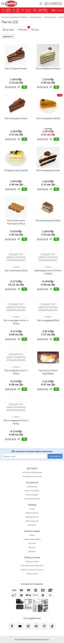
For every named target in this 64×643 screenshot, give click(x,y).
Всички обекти (32, 513)
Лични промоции (32, 498)
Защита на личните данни (32, 569)
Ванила (32, 547)
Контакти (32, 525)
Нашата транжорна (32, 539)
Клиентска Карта (32, 490)
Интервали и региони (32, 476)
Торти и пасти (50, 17)
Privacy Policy (32, 573)
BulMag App (32, 486)
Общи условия (32, 561)
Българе (32, 543)
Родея (32, 535)
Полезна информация (32, 472)
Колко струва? (32, 494)
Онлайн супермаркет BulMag (14, 17)
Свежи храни (35, 17)
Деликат (32, 551)
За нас (32, 508)
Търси (35, 29)
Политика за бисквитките (32, 565)
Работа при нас (32, 521)
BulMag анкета (32, 517)
